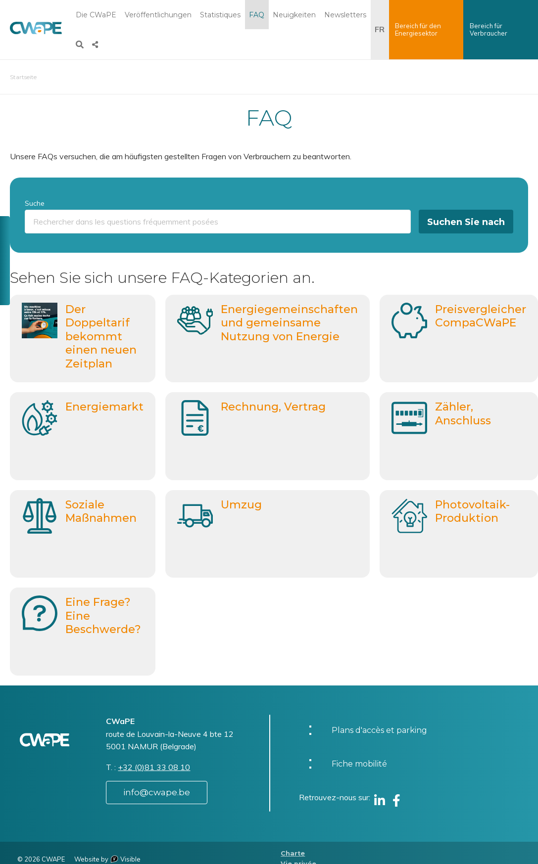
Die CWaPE (96, 14)
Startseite (23, 77)
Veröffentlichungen (158, 14)
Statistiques (220, 14)
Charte (293, 853)
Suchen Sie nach (466, 222)
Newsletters (345, 14)
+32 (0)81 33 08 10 (154, 767)
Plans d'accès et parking (379, 730)
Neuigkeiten (294, 14)
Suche (35, 203)
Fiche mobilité (359, 764)
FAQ (256, 14)
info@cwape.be (156, 792)
